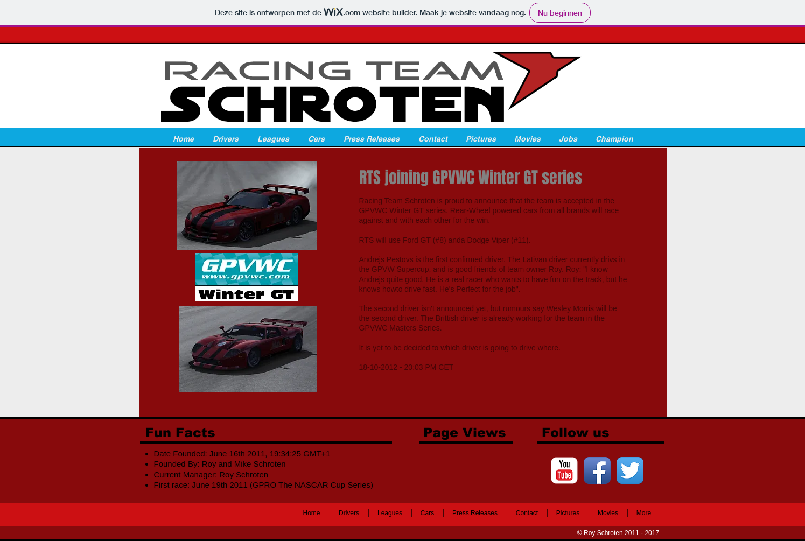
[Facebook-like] (212, 515)
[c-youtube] (564, 470)
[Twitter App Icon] (630, 470)
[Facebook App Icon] (597, 470)
